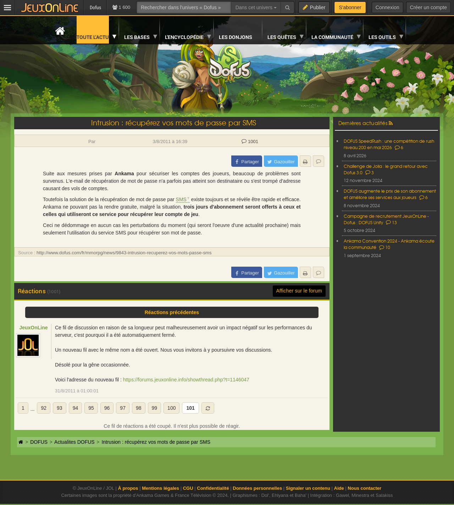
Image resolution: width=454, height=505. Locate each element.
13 (391, 222)
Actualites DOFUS (74, 442)
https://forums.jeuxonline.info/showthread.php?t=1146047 (186, 379)
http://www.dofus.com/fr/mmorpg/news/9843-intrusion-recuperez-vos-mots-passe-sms (124, 252)
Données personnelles (257, 488)
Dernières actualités (362, 122)
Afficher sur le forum (299, 291)
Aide (339, 488)
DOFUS (39, 442)
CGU (188, 488)
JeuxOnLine (33, 327)
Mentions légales (160, 488)
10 (384, 247)
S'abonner (350, 7)
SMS (181, 199)
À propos (128, 488)
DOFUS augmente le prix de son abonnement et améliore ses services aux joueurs (390, 194)
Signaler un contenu (308, 488)
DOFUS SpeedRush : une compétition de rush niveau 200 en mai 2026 (389, 144)
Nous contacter (364, 488)
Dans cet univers (256, 7)
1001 (250, 141)
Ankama (124, 173)
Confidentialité (213, 488)
